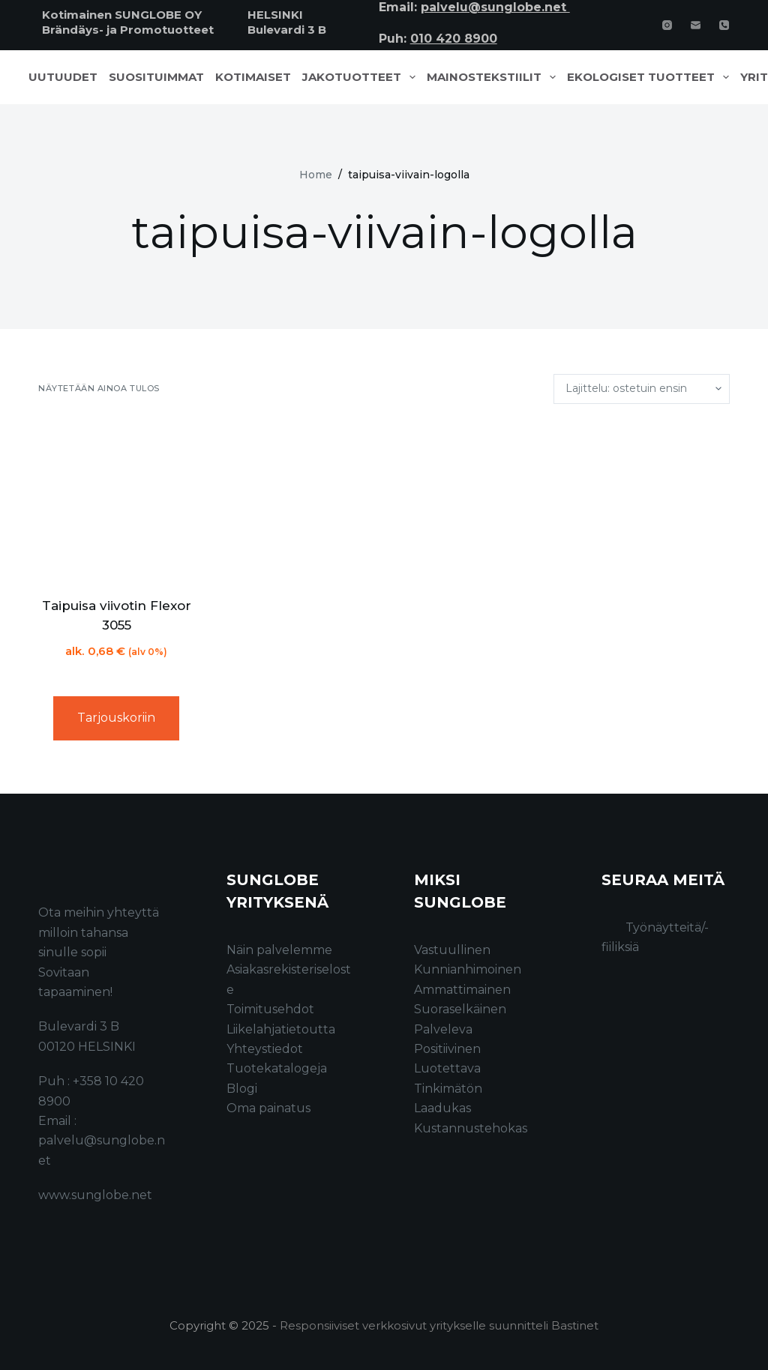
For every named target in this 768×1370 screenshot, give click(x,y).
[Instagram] (667, 25)
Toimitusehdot (270, 1009)
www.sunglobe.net (95, 1195)
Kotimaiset (253, 77)
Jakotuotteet (362, 77)
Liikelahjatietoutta (280, 1029)
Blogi (241, 1088)
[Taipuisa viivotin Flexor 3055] (116, 501)
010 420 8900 (453, 38)
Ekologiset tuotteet (651, 77)
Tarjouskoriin (116, 717)
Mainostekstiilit (494, 77)
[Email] (695, 25)
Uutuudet (63, 77)
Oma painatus (268, 1108)
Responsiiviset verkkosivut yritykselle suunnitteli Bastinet (439, 1325)
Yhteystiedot (264, 1049)
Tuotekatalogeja (276, 1068)
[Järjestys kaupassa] (642, 389)
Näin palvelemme (279, 950)
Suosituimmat (156, 77)
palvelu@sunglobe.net (495, 7)
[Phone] (724, 25)
